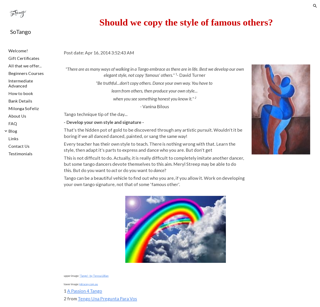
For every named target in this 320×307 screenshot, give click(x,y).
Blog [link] (12, 131)
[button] (315, 6)
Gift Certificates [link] (23, 58)
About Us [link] (17, 115)
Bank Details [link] (20, 100)
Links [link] (13, 138)
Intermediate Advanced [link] (20, 83)
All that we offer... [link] (25, 65)
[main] (186, 22)
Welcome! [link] (18, 50)
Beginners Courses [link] (26, 73)
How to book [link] (20, 93)
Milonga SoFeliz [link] (23, 108)
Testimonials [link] (20, 153)
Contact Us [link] (18, 146)
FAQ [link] (12, 123)
